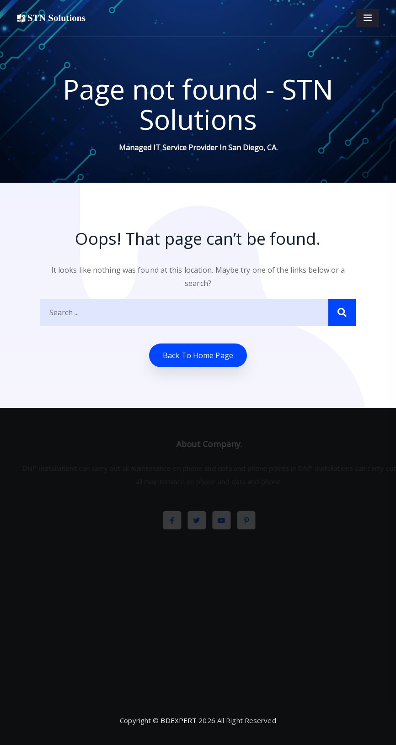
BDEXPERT (179, 720)
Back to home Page (198, 355)
